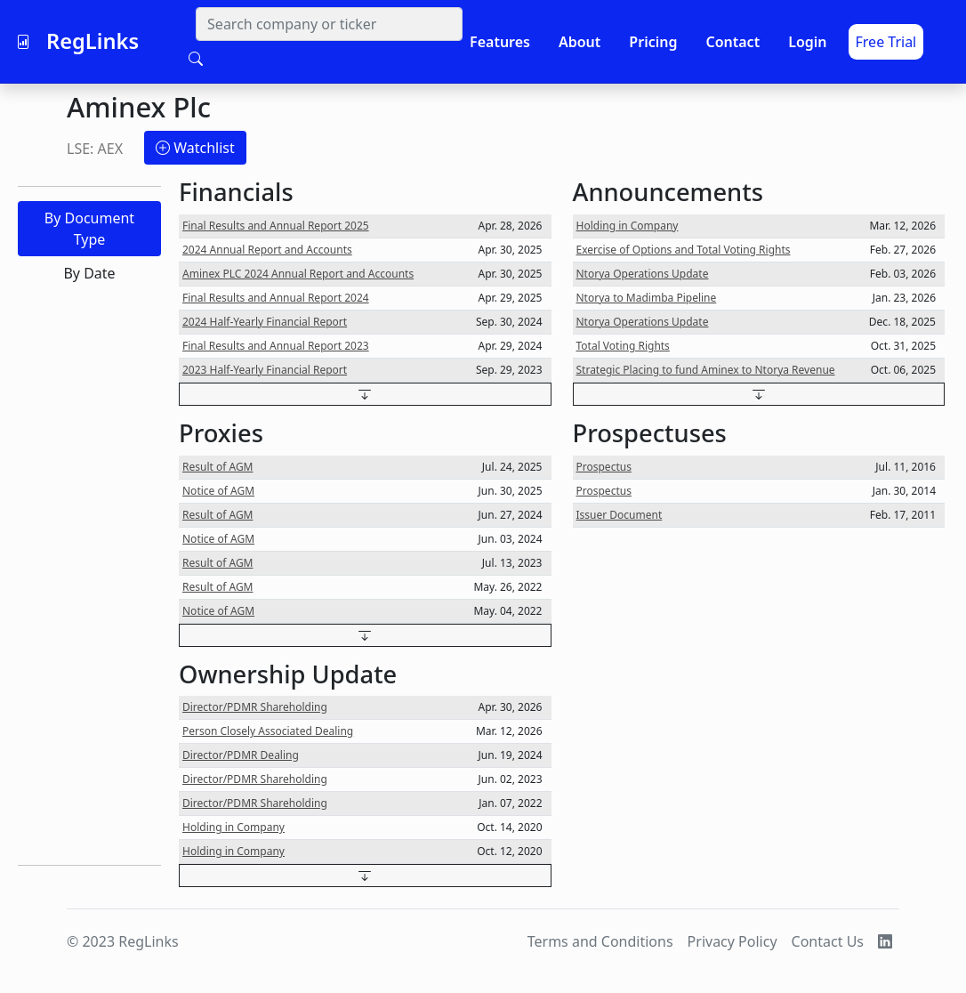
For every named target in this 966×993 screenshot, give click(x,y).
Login (807, 42)
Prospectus (604, 466)
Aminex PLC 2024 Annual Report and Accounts (298, 273)
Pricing (653, 42)
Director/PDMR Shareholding (254, 706)
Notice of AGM (218, 490)
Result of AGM (218, 466)
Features (500, 42)
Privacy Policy (732, 941)
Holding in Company (233, 827)
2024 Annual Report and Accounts (267, 249)
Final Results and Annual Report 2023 (275, 345)
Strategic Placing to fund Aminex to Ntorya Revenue (705, 369)
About (579, 42)
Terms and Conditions (600, 941)
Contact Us (828, 941)
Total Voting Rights (623, 345)
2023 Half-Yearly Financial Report (264, 369)
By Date (89, 273)
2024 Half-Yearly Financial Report (264, 321)
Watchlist (195, 147)
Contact (732, 42)
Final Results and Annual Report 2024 (275, 297)
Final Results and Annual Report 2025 (275, 225)
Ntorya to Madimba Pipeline (646, 297)
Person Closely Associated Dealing (267, 731)
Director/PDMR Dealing (240, 755)
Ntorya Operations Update (642, 273)
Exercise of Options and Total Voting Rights (683, 249)
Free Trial (886, 42)
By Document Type (89, 228)
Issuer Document (619, 514)
